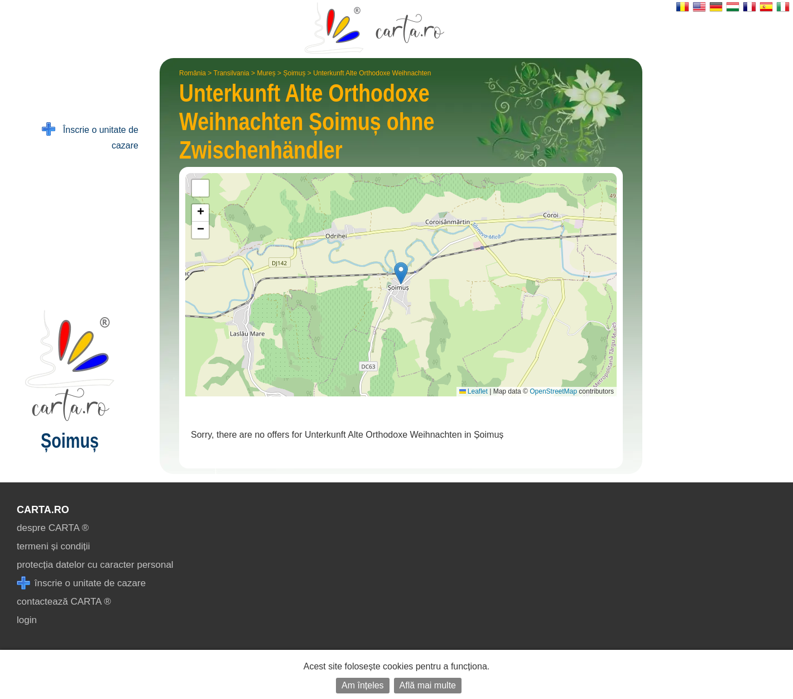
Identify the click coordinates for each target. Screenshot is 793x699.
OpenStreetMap (553, 391)
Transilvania (231, 73)
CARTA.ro (43, 509)
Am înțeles (363, 685)
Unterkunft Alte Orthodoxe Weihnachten (372, 73)
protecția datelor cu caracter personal (95, 564)
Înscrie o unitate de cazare (90, 136)
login (27, 620)
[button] (401, 273)
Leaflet (473, 391)
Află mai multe (428, 685)
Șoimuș (294, 73)
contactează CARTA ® (64, 601)
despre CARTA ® (53, 528)
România (192, 73)
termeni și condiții (53, 546)
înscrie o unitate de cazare (81, 583)
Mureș (266, 73)
